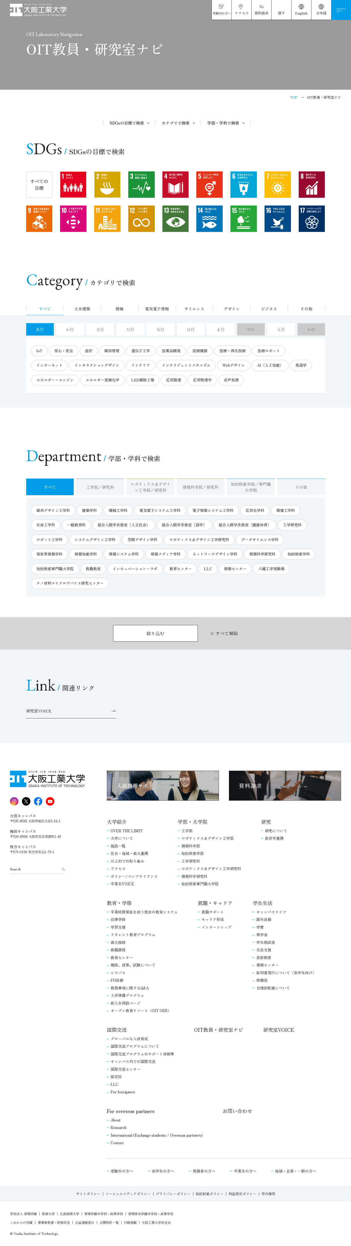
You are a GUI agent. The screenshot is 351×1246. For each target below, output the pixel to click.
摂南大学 (48, 1213)
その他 (306, 309)
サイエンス (194, 309)
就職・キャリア (215, 902)
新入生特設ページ (125, 1003)
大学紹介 (117, 821)
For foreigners (123, 1091)
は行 (191, 329)
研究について (276, 830)
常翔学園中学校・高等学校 (103, 1213)
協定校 (116, 1076)
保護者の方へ (204, 1171)
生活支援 (263, 949)
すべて (45, 309)
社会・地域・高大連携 (129, 853)
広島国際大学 (69, 1213)
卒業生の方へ (245, 1171)
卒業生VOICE (122, 883)
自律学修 (118, 919)
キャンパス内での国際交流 (133, 1061)
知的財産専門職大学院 (200, 883)
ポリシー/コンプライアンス (134, 876)
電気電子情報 (157, 309)
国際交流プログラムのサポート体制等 (142, 1053)
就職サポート (213, 911)
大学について (122, 838)
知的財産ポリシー (209, 1193)
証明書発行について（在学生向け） (286, 972)
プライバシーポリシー (173, 1193)
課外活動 (263, 919)
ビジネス (269, 309)
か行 (70, 329)
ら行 (281, 329)
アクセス (118, 868)
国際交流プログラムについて (135, 1046)
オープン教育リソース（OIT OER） (141, 1010)
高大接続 (118, 942)
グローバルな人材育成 (129, 1038)
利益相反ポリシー (242, 1193)
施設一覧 (118, 845)
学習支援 (118, 927)
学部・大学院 (193, 821)
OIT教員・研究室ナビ (218, 1029)
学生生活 (263, 902)
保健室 (262, 980)
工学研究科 (190, 861)
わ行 (311, 329)
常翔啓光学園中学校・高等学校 (150, 1213)
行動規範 (130, 1222)
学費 (260, 927)
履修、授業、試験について (133, 965)
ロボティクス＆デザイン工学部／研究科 (150, 487)
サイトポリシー (88, 1193)
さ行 (100, 329)
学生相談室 (265, 942)
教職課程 (118, 949)
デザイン (232, 309)
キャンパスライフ (271, 911)
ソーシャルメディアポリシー (128, 1193)
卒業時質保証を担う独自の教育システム (144, 911)
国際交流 (117, 1029)
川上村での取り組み (127, 861)
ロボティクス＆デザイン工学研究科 (211, 868)
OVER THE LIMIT (127, 830)
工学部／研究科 (100, 487)
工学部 (187, 830)
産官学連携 (274, 838)
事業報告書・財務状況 (54, 1222)
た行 (130, 329)
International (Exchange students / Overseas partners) (157, 1135)
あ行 (40, 329)
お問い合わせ (237, 1110)
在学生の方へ (163, 1171)
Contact (117, 1142)
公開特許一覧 (109, 1222)
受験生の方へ (122, 1171)
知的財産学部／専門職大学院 (251, 487)
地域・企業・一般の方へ (295, 1171)
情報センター (267, 965)
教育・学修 (119, 902)
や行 (251, 329)
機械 (120, 309)
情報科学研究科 (194, 876)
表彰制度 (263, 957)
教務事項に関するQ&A (130, 987)
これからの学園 (21, 1222)
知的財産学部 (192, 853)
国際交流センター (125, 1069)
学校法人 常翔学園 (23, 1213)
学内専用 (268, 1193)
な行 (160, 329)
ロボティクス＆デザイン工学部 (207, 838)
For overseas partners (130, 1110)
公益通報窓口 (84, 1222)
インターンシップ (216, 927)
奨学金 (262, 934)
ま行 (221, 329)
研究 (266, 821)
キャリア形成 (213, 919)
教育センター (122, 957)
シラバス (118, 972)
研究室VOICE (278, 1029)
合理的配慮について (273, 987)
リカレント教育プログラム (133, 934)
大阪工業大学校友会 (156, 1222)
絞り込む (155, 633)
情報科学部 (190, 845)
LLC (114, 1084)
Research (118, 1127)
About (116, 1119)
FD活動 (117, 980)
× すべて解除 (224, 633)
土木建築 (82, 309)
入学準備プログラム (127, 995)
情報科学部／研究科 (200, 487)
